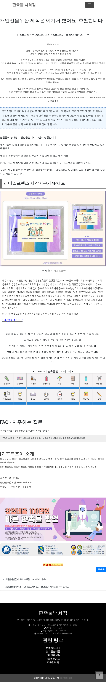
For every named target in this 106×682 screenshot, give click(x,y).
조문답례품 (53, 662)
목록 (101, 569)
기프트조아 (60, 270)
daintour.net (66, 677)
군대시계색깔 (53, 655)
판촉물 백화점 (24, 5)
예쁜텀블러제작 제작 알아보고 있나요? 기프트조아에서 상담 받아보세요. (37, 586)
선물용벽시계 (53, 647)
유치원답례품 (53, 651)
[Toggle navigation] (89, 5)
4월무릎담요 (53, 658)
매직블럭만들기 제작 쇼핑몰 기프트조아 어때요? (26, 579)
